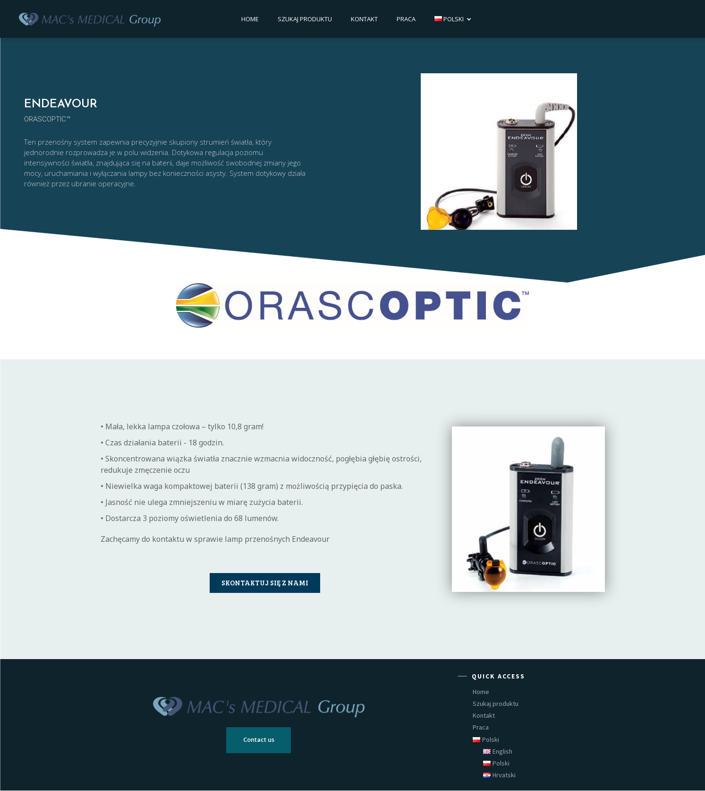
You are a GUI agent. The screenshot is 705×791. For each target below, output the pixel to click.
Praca (406, 19)
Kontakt (364, 19)
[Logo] (90, 19)
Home (250, 19)
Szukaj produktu (305, 19)
